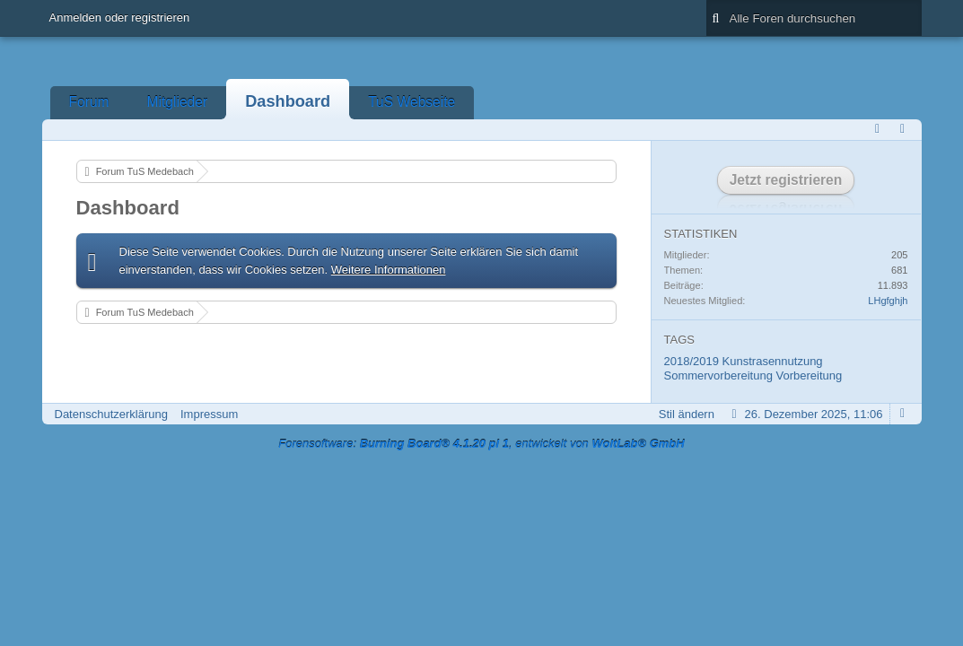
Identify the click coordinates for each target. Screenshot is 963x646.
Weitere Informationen (388, 269)
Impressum (209, 414)
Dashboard (287, 101)
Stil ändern (686, 414)
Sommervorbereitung (718, 375)
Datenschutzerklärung (111, 414)
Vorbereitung (809, 375)
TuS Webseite (411, 101)
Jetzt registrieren (786, 180)
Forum (89, 101)
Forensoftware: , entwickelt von (481, 443)
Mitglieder (177, 101)
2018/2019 (691, 361)
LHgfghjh (887, 300)
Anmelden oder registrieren (119, 17)
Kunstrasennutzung (772, 361)
